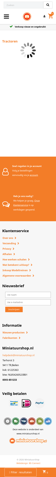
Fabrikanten (10, 338)
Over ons (8, 238)
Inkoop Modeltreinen (15, 270)
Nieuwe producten (14, 332)
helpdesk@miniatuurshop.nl (18, 355)
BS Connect (34, 463)
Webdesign (22, 463)
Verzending (9, 243)
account (34, 175)
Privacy (7, 248)
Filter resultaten (20, 472)
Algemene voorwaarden (17, 275)
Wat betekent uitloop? (16, 265)
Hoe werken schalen (15, 259)
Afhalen (7, 254)
